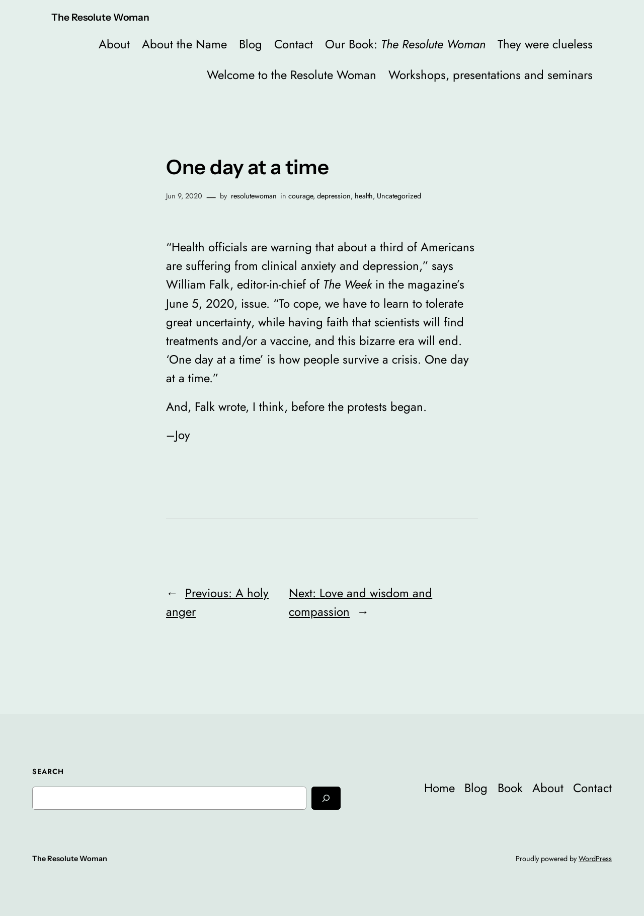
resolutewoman (254, 196)
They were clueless (545, 44)
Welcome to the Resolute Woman (291, 75)
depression (334, 196)
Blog (250, 44)
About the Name (184, 44)
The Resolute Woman (100, 17)
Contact (293, 44)
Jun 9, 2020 (184, 196)
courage (300, 196)
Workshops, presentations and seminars (490, 75)
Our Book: (405, 44)
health (364, 196)
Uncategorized (399, 196)
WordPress (595, 859)
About (114, 44)
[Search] (326, 798)
